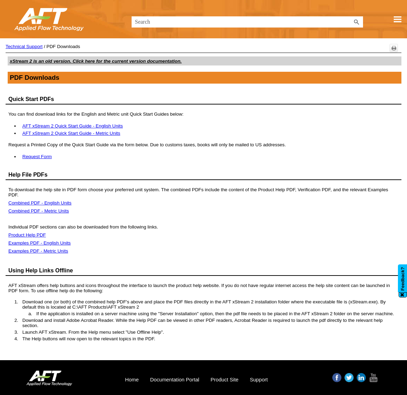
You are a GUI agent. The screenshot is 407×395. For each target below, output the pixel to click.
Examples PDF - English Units (39, 243)
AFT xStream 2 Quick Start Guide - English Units (72, 126)
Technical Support (24, 46)
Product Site (224, 379)
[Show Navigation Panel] (397, 19)
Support (259, 379)
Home (132, 379)
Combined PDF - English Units (40, 203)
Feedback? (402, 279)
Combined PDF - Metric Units (38, 211)
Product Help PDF (27, 235)
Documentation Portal (174, 379)
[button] (356, 22)
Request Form (37, 156)
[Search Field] (247, 22)
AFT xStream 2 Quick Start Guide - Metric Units (71, 133)
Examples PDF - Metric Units (38, 251)
